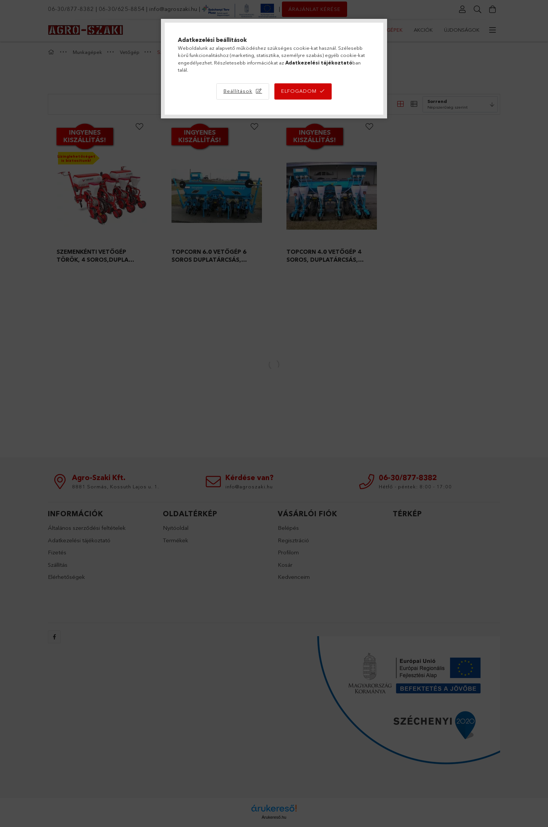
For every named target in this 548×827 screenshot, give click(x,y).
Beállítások (238, 91)
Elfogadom (299, 91)
